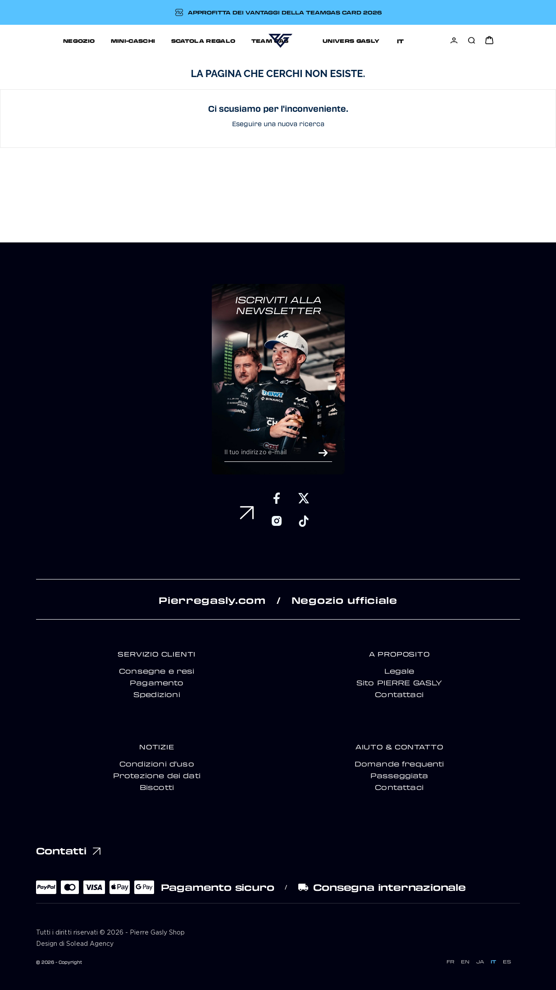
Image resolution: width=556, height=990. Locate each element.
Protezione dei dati (157, 775)
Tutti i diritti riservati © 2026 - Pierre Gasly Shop (110, 933)
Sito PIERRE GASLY (399, 683)
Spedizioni (156, 694)
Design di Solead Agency (75, 944)
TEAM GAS (231, 40)
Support (384, 40)
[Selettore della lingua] (423, 41)
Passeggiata (399, 775)
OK (323, 453)
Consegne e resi (157, 671)
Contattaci (399, 694)
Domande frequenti (399, 764)
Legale (399, 671)
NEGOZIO (40, 40)
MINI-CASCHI (94, 40)
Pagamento (157, 683)
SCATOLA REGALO (164, 40)
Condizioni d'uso (156, 764)
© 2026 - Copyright (59, 962)
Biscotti (157, 787)
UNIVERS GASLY (322, 40)
